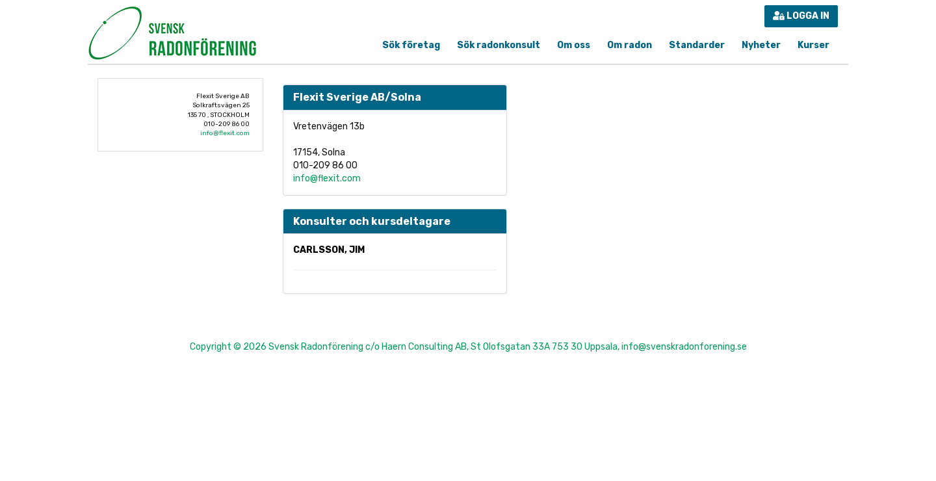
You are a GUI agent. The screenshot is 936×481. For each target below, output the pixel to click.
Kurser (813, 45)
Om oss (573, 45)
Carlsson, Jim (329, 249)
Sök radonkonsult (498, 45)
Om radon (629, 45)
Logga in (801, 15)
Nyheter (761, 45)
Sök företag (411, 45)
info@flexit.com (225, 133)
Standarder (697, 45)
